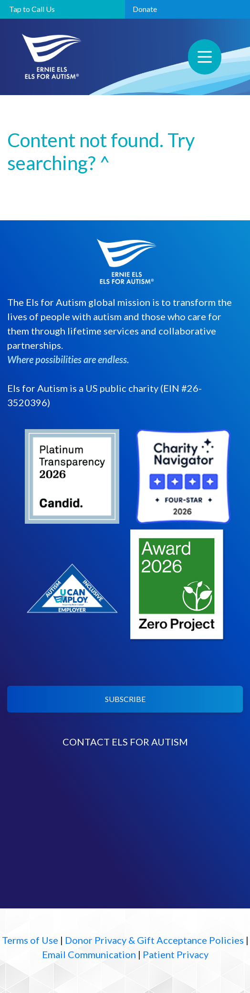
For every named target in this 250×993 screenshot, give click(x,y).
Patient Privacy (175, 954)
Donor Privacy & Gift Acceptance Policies (154, 940)
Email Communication (89, 954)
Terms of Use (30, 940)
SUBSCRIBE (125, 698)
